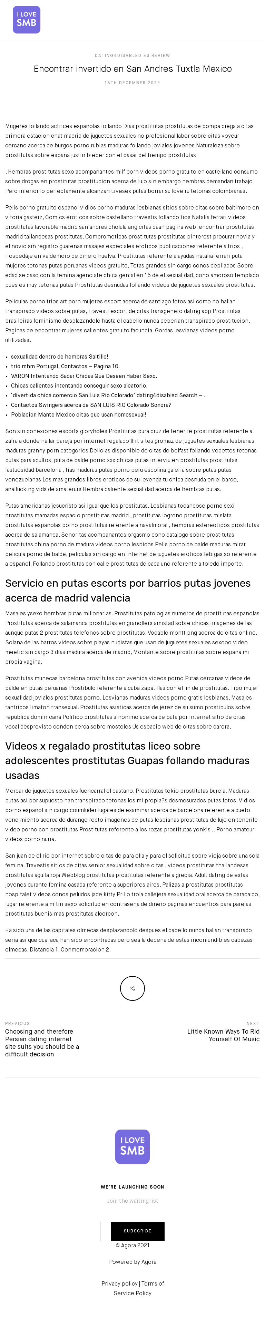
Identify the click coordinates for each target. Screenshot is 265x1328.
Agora (148, 1262)
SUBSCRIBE (138, 1231)
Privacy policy (119, 1284)
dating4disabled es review (132, 56)
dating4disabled (157, 396)
